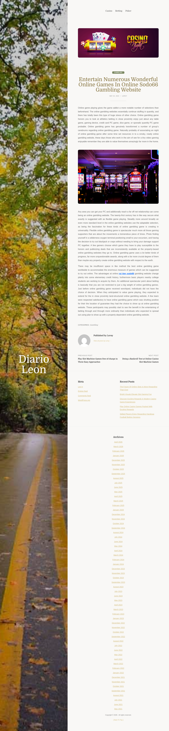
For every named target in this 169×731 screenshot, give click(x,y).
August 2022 (118, 641)
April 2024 (118, 551)
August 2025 (118, 478)
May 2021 (118, 709)
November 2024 (118, 519)
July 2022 (118, 646)
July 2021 (118, 700)
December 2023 (118, 569)
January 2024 (118, 564)
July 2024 (118, 537)
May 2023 (118, 600)
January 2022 (118, 673)
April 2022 (118, 659)
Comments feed (84, 396)
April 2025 (118, 496)
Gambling (118, 72)
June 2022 (118, 650)
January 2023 (118, 618)
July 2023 (118, 591)
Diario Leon (33, 364)
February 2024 (118, 560)
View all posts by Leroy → (102, 341)
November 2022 (118, 627)
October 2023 (118, 578)
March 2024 (118, 555)
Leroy (124, 96)
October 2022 (118, 632)
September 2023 (118, 582)
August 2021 (118, 695)
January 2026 (118, 456)
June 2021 (118, 704)
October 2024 (118, 523)
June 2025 (118, 487)
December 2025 (118, 460)
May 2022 (118, 655)
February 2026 (118, 451)
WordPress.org (84, 400)
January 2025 (118, 510)
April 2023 (118, 605)
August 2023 (118, 587)
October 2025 (118, 469)
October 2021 (118, 686)
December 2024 (118, 514)
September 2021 (118, 691)
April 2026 (118, 442)
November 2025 (118, 465)
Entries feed (83, 391)
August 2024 (118, 532)
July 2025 (118, 483)
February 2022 (118, 668)
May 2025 (118, 492)
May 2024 (118, 546)
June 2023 (118, 596)
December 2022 (118, 623)
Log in (80, 387)
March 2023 (118, 609)
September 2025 (118, 474)
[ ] (118, 720)
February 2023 (118, 614)
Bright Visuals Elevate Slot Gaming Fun (136, 394)
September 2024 (118, 528)
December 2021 (118, 677)
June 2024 (118, 542)
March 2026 (118, 447)
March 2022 (118, 664)
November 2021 (118, 682)
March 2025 (118, 501)
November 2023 (118, 573)
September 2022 (118, 637)
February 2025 (118, 505)
